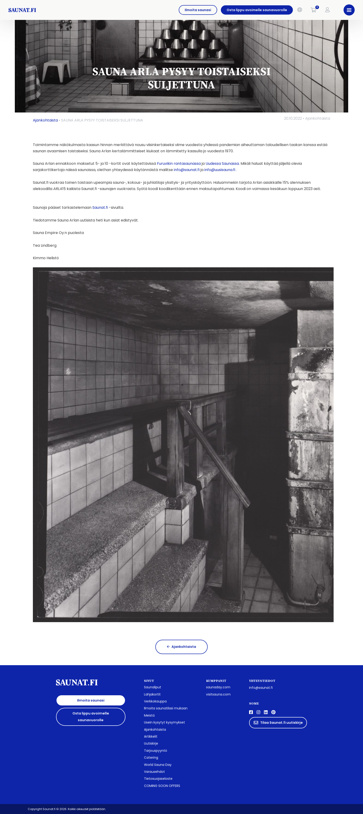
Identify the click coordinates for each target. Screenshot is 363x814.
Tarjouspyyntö (155, 750)
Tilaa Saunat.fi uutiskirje (278, 722)
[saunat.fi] (58, 10)
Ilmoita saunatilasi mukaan (166, 708)
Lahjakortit (152, 694)
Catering (151, 757)
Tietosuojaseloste (158, 778)
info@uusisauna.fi (219, 169)
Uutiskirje (151, 743)
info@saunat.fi (187, 169)
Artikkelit (150, 736)
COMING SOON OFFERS (162, 785)
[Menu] (346, 10)
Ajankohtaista (45, 120)
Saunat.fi (100, 207)
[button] (297, 10)
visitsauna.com (218, 694)
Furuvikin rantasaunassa (179, 163)
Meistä (149, 715)
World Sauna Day (158, 764)
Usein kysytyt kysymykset (164, 722)
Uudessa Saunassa (222, 163)
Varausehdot (154, 771)
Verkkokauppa (155, 701)
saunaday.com (218, 687)
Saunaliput (152, 687)
